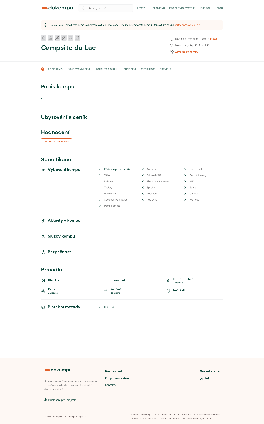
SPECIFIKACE (148, 69)
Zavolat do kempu (187, 51)
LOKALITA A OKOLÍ (106, 69)
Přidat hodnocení (56, 237)
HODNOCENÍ (129, 69)
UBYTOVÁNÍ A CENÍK (79, 69)
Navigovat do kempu (206, 215)
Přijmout (179, 410)
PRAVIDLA (166, 69)
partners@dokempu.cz (187, 24)
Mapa (212, 39)
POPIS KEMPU (56, 69)
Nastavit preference (207, 410)
